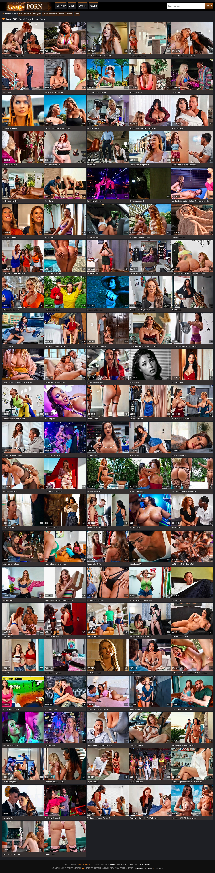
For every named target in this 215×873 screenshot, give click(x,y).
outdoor (69, 14)
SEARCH (209, 6)
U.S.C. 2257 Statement (142, 864)
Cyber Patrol (139, 868)
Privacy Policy (122, 864)
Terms (112, 864)
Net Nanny (149, 868)
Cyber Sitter (158, 868)
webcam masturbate (50, 14)
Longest (83, 5)
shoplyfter (37, 14)
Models (94, 5)
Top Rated (61, 5)
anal (20, 14)
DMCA (131, 864)
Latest (72, 5)
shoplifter (27, 14)
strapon (62, 14)
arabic (77, 14)
